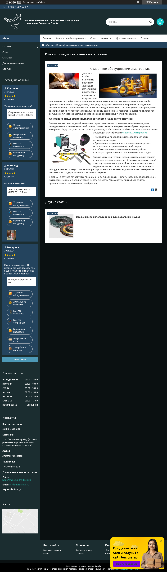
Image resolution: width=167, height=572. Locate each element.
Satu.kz (98, 566)
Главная (47, 38)
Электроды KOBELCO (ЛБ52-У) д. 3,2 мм (19, 191)
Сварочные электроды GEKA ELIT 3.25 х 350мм (20, 113)
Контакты (106, 38)
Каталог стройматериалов (70, 38)
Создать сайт (29, 2)
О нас (93, 38)
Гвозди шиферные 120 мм (20, 281)
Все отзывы (20, 359)
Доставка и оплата (126, 38)
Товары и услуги (84, 550)
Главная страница (52, 550)
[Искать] (150, 22)
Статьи (145, 38)
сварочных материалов (134, 132)
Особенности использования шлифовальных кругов (108, 217)
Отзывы (7, 57)
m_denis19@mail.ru (19, 484)
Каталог (7, 46)
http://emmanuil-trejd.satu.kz (17, 480)
